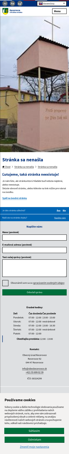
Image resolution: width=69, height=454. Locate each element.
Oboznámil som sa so (37, 283)
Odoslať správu (34, 292)
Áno (59, 210)
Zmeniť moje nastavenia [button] (34, 446)
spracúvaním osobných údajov (48, 282)
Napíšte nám (60, 217)
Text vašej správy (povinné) (16, 257)
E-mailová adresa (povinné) (17, 244)
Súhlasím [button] (34, 431)
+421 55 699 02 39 (34, 372)
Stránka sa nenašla (24, 166)
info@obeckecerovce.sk (34, 368)
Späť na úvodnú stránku (14, 198)
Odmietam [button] (34, 439)
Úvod (6, 166)
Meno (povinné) (10, 232)
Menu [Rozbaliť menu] (59, 11)
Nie (65, 210)
